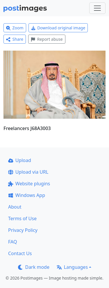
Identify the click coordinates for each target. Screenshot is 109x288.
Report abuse (46, 39)
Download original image (58, 28)
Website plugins (29, 183)
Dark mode (33, 267)
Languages (72, 267)
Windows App (26, 195)
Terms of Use (22, 218)
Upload (19, 160)
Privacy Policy (22, 230)
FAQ (12, 242)
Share (14, 39)
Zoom (15, 28)
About (14, 207)
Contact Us (20, 253)
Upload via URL (28, 172)
